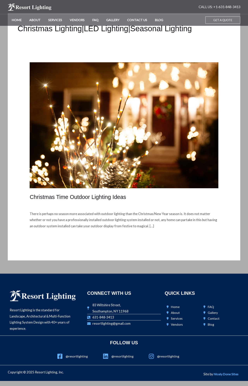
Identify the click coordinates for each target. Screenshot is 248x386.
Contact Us (127, 20)
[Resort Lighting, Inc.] (29, 6)
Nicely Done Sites (225, 374)
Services (51, 20)
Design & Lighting (42, 204)
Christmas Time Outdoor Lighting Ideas (80, 197)
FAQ (88, 20)
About (32, 20)
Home (16, 20)
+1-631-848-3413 (226, 7)
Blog (147, 20)
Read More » (39, 236)
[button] (222, 20)
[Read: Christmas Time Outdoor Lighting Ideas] (124, 125)
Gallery (104, 20)
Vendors (71, 20)
